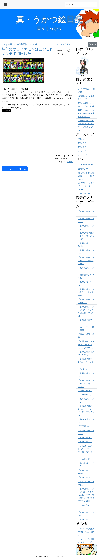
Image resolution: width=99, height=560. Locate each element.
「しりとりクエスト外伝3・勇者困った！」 (86, 292)
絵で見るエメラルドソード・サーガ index (87, 186)
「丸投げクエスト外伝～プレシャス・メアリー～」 (86, 344)
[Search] (81, 4)
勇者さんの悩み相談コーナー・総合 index (86, 175)
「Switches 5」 (85, 477)
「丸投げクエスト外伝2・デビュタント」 (86, 361)
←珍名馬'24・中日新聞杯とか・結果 (20, 44)
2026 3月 (82, 143)
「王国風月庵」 (85, 459)
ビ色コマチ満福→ (62, 44)
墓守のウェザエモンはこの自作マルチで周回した (27, 51)
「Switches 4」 (85, 441)
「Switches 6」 (85, 519)
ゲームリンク (84, 193)
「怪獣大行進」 (85, 390)
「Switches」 (84, 369)
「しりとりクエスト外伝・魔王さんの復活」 (86, 235)
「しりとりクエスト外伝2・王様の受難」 (86, 260)
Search (92, 44)
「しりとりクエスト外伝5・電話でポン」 (86, 383)
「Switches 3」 (85, 437)
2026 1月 (82, 151)
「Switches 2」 (85, 394)
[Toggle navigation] (5, 4)
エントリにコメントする (14, 168)
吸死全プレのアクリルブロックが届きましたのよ (86, 113)
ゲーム (70, 161)
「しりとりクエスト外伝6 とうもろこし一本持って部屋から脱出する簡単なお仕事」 (86, 494)
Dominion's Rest (85, 164)
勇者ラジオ (83, 168)
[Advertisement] (31, 136)
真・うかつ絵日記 (49, 19)
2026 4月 (82, 139)
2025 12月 (83, 155)
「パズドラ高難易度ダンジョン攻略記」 (86, 531)
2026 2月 (82, 147)
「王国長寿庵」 (85, 426)
